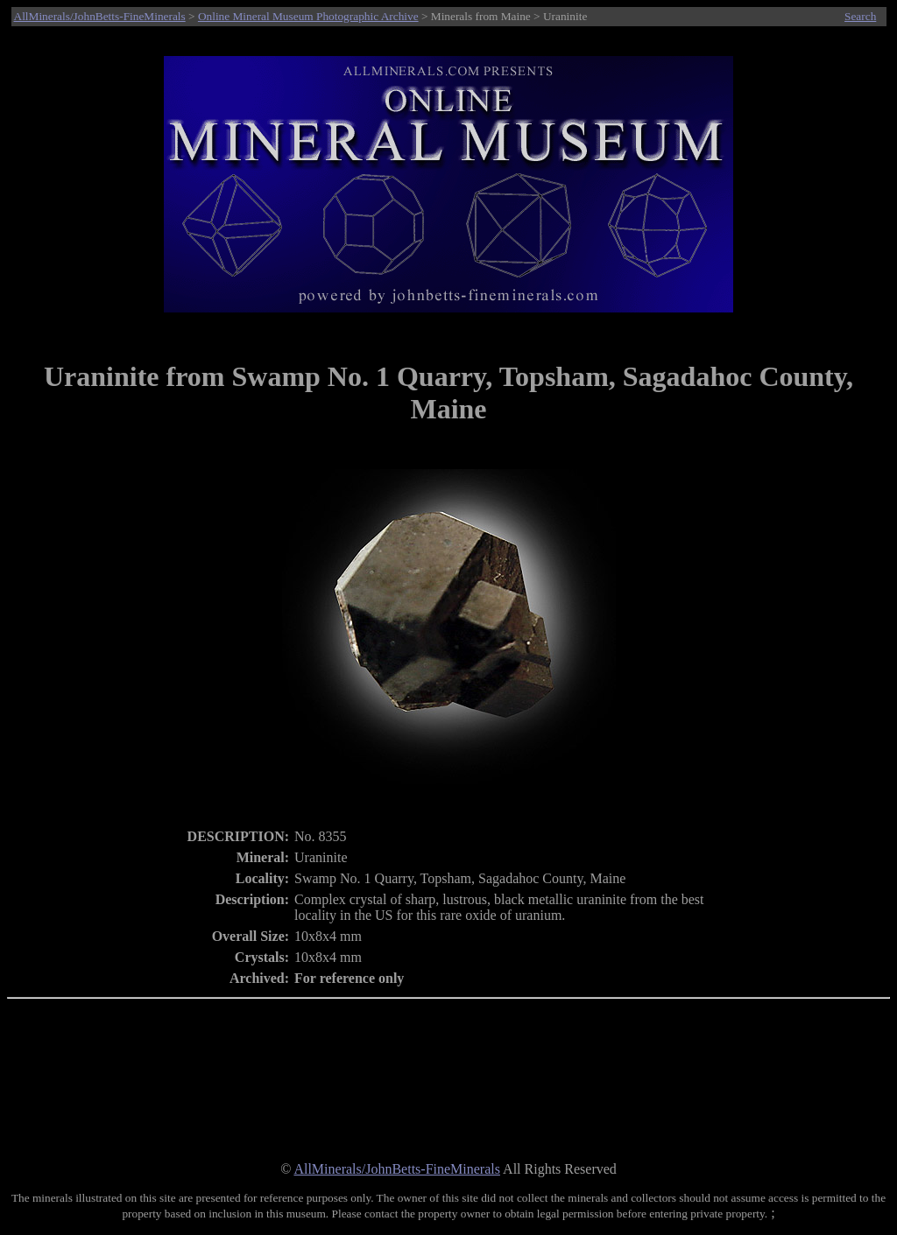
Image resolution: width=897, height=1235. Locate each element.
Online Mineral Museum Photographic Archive (308, 16)
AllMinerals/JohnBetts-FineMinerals (100, 16)
